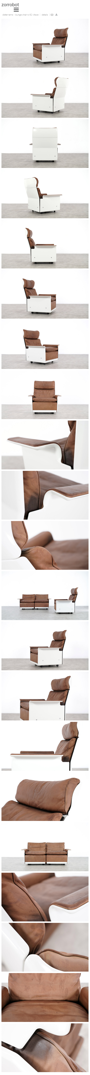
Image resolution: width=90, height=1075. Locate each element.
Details (45, 15)
